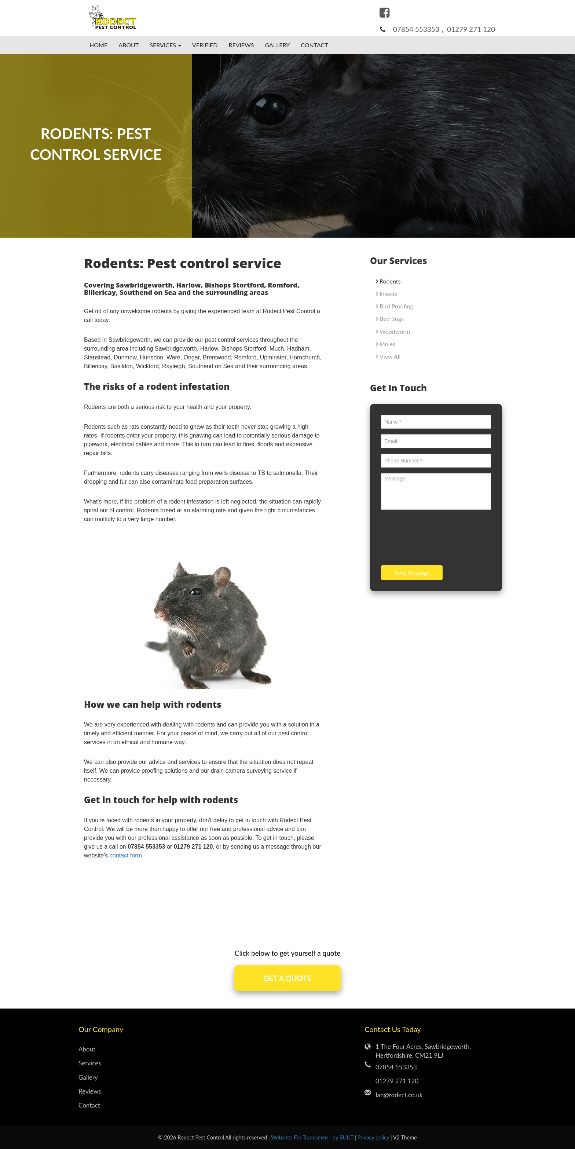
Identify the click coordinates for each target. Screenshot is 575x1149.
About (128, 44)
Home (98, 44)
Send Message (412, 573)
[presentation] (436, 538)
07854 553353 (416, 29)
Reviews (241, 44)
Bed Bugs (392, 318)
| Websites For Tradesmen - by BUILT (311, 1137)
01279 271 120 (471, 29)
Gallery (277, 44)
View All (390, 356)
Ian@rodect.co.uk (399, 1095)
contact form (126, 855)
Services (89, 1063)
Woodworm (395, 331)
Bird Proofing (396, 306)
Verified (205, 44)
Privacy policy (374, 1137)
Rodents (390, 281)
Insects (389, 293)
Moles (387, 343)
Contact (314, 44)
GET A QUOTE (287, 978)
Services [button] (165, 44)
